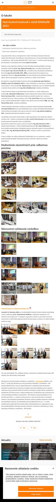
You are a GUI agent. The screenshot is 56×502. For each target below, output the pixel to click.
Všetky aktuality (45, 440)
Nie (33, 428)
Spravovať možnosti (36, 488)
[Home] (2, 8)
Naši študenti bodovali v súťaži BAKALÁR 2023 (26, 23)
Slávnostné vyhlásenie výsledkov (13, 51)
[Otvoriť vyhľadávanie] (53, 2)
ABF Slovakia (39, 381)
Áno (23, 428)
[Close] (53, 468)
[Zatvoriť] (2, 2)
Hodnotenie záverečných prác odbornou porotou (19, 48)
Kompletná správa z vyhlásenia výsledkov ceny (15, 308)
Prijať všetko (35, 494)
